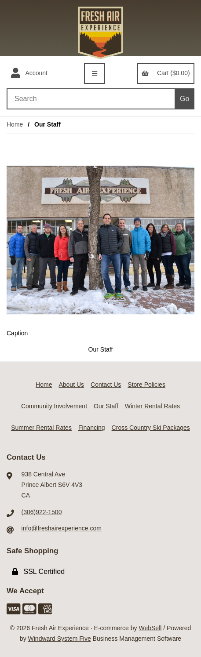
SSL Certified (38, 571)
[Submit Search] (184, 98)
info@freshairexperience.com (62, 528)
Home (15, 124)
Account (29, 73)
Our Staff (106, 406)
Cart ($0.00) (166, 72)
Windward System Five (59, 638)
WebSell (150, 628)
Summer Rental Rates (41, 427)
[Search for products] (91, 98)
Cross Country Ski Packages (151, 427)
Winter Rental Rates (152, 406)
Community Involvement (54, 406)
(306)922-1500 (42, 511)
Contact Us (106, 384)
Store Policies (146, 384)
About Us (71, 384)
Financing (91, 427)
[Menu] (94, 73)
